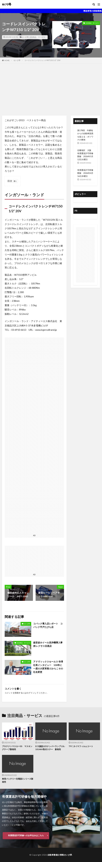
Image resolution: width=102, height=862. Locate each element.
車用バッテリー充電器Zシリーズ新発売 (17, 780)
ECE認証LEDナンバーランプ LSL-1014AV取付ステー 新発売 (50, 747)
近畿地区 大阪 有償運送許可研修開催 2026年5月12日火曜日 (85, 155)
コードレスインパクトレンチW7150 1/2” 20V (42, 60)
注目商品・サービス (37, 37)
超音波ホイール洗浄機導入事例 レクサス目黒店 (47, 644)
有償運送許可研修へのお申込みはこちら (26, 835)
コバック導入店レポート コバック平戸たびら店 (47, 625)
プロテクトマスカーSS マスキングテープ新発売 (17, 747)
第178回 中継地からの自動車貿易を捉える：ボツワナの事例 (85, 135)
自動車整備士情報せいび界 (59, 855)
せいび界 (25, 37)
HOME (7, 60)
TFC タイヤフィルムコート (81, 746)
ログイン (31, 693)
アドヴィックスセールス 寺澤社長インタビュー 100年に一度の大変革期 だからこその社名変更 (48, 667)
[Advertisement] (51, 90)
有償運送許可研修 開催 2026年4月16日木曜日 (85, 173)
